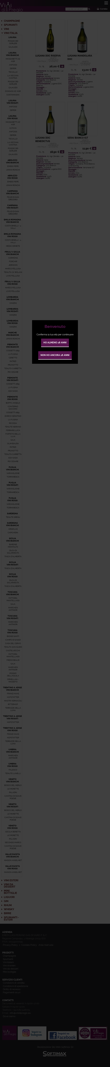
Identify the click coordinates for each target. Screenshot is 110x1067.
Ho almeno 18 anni (55, 342)
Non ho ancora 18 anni (55, 355)
